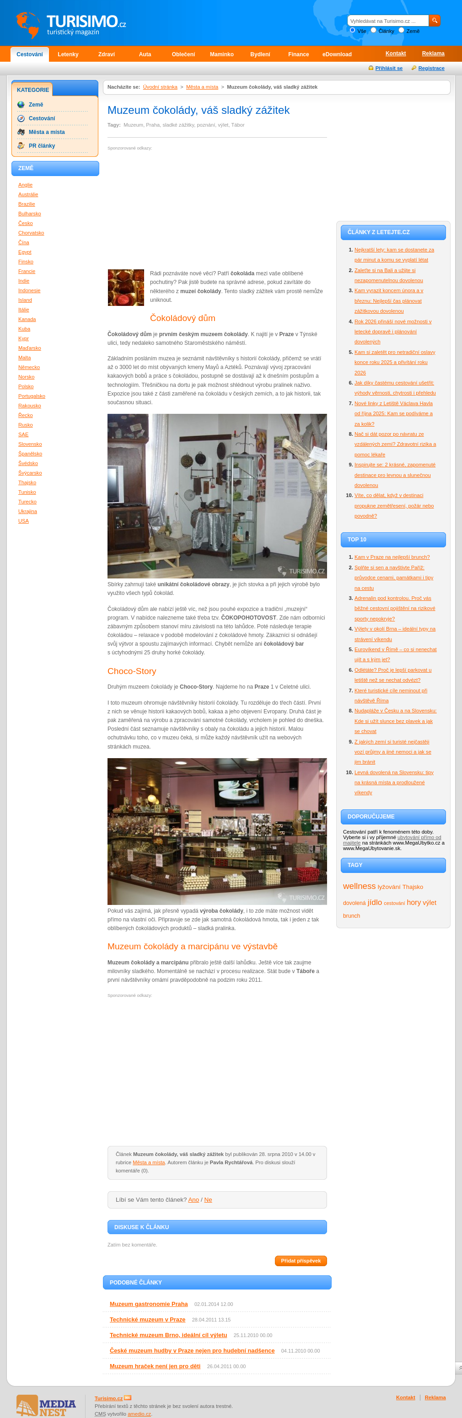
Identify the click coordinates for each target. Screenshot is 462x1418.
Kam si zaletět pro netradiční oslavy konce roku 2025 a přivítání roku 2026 (395, 362)
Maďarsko (29, 348)
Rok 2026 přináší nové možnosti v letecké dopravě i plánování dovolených (393, 332)
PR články (42, 146)
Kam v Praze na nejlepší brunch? (392, 557)
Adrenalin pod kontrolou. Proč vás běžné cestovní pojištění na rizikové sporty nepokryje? (395, 608)
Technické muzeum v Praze (147, 1319)
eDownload (337, 54)
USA (23, 521)
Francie (26, 271)
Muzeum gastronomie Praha (149, 1303)
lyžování (389, 886)
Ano (193, 1199)
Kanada (27, 319)
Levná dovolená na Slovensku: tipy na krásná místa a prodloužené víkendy (394, 783)
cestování (394, 903)
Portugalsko (31, 396)
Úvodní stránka (160, 87)
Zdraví (106, 54)
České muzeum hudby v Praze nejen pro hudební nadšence (192, 1350)
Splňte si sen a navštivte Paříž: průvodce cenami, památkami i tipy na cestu (394, 578)
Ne (208, 1199)
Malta (24, 357)
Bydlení (260, 54)
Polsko (26, 386)
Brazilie (26, 204)
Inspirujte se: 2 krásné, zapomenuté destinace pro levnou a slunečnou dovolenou (395, 475)
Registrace (432, 68)
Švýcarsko (30, 473)
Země (413, 31)
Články (386, 31)
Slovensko (30, 444)
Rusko (25, 425)
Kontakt (396, 53)
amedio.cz (139, 1414)
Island (25, 300)
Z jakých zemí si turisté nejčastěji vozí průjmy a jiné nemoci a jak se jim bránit (393, 752)
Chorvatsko (31, 232)
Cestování (29, 54)
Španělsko (30, 453)
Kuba (24, 329)
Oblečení (183, 54)
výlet (429, 902)
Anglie (25, 184)
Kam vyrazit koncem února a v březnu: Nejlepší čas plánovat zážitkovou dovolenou (389, 301)
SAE (23, 434)
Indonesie (29, 290)
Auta (145, 54)
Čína (23, 242)
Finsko (25, 261)
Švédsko (28, 463)
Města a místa (202, 87)
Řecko (25, 415)
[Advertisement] (175, 210)
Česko (25, 223)
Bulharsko (29, 213)
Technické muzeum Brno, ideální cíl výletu (168, 1335)
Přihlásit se (389, 68)
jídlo (375, 902)
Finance (298, 54)
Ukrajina (27, 511)
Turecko (27, 501)
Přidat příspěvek (301, 1260)
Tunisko (27, 492)
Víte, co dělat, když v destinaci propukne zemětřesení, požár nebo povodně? (394, 505)
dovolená (354, 903)
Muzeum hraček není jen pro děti (155, 1366)
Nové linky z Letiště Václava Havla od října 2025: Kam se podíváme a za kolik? (394, 414)
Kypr (23, 338)
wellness (359, 886)
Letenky (68, 54)
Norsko (26, 377)
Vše (361, 31)
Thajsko (413, 886)
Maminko (222, 54)
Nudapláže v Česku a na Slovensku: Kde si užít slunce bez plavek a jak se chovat (396, 721)
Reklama (433, 53)
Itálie (23, 309)
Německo (29, 367)
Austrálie (28, 194)
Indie (23, 281)
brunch (351, 916)
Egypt (25, 252)
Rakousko (29, 405)
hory (414, 902)
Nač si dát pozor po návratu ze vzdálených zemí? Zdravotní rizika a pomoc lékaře (395, 444)
